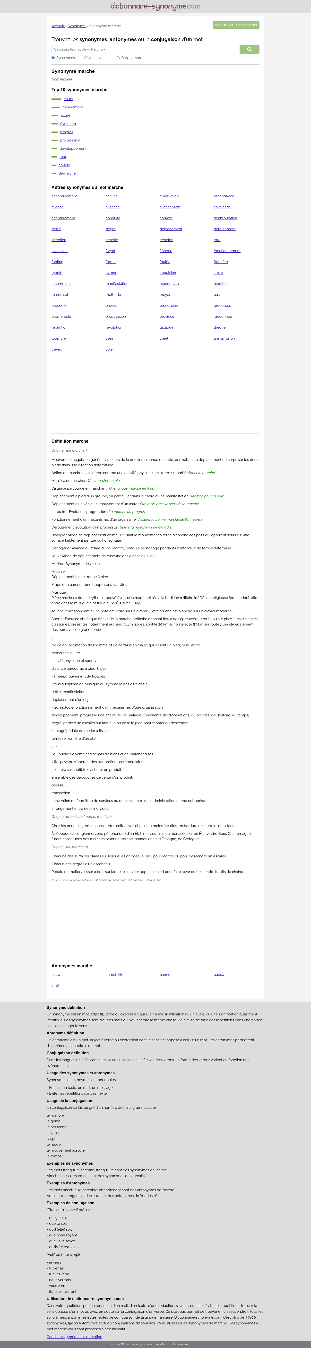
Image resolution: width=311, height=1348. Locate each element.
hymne (111, 273)
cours (68, 99)
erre (217, 240)
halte (56, 974)
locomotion (61, 284)
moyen (165, 294)
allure (65, 115)
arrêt (55, 985)
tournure (59, 338)
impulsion (168, 273)
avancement (170, 207)
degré (111, 229)
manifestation (117, 284)
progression (70, 140)
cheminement (63, 218)
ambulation (169, 196)
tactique (166, 327)
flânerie (166, 251)
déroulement (225, 229)
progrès (66, 132)
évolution (68, 124)
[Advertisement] (155, 396)
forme (111, 262)
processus (222, 305)
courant (166, 218)
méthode (113, 294)
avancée (113, 207)
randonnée (223, 316)
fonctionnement (227, 251)
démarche (67, 173)
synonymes (93, 39)
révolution (114, 327)
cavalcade (222, 207)
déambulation (225, 218)
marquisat (60, 294)
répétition (60, 327)
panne (165, 974)
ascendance (224, 196)
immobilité (114, 974)
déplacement (171, 229)
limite (218, 273)
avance (58, 207)
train (109, 338)
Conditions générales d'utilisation (74, 1337)
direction (59, 240)
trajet (164, 338)
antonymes (123, 39)
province (167, 316)
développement (73, 148)
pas (217, 294)
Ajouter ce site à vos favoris (236, 24)
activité (112, 196)
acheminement (64, 196)
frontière (221, 262)
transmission (224, 338)
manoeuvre (169, 284)
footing (57, 262)
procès (111, 305)
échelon (166, 240)
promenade (61, 316)
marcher (221, 284)
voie (109, 349)
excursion (60, 251)
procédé (59, 305)
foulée (165, 262)
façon (110, 251)
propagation (116, 316)
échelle (112, 240)
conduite (113, 218)
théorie (220, 327)
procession (169, 305)
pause (219, 974)
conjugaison (166, 39)
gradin (57, 273)
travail (57, 349)
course (64, 165)
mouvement (72, 107)
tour (63, 157)
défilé (56, 229)
